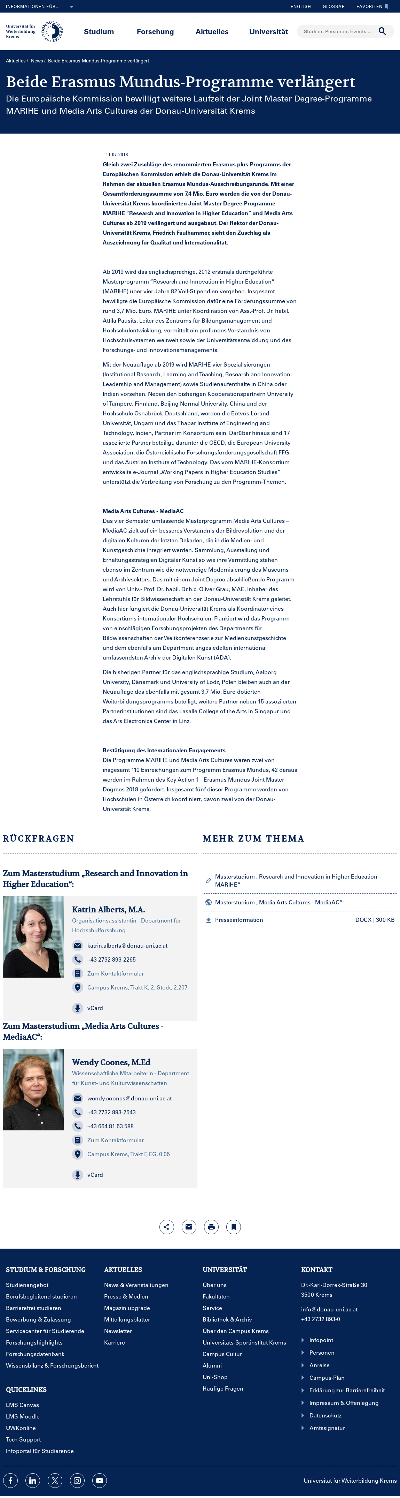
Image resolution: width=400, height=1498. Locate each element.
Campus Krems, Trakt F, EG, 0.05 (121, 1154)
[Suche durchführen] (382, 31)
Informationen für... (41, 7)
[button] (130, 1008)
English (301, 6)
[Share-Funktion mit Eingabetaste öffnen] (166, 1227)
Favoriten (370, 6)
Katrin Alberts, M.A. (108, 909)
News (37, 60)
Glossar (331, 6)
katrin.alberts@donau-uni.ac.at (119, 945)
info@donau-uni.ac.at (329, 1309)
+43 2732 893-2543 (104, 1112)
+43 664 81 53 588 (103, 1126)
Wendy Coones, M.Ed (111, 1062)
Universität (268, 31)
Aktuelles (212, 31)
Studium (99, 31)
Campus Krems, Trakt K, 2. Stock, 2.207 (130, 987)
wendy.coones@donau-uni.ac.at (122, 1098)
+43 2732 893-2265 (104, 959)
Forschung (155, 31)
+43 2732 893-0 (320, 1319)
